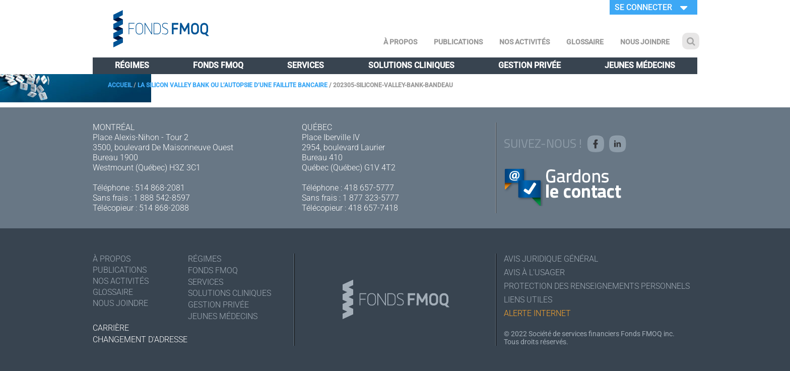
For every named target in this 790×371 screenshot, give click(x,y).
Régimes (132, 65)
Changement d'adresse (140, 339)
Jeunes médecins (640, 65)
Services (305, 65)
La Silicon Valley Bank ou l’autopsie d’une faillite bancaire (232, 85)
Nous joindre (645, 42)
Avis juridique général (551, 259)
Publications (458, 42)
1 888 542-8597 (162, 198)
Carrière (111, 328)
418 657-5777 (369, 188)
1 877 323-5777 (371, 198)
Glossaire (585, 42)
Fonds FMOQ (218, 65)
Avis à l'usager (534, 272)
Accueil (120, 85)
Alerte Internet (537, 313)
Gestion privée (529, 65)
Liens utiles (528, 299)
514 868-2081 (160, 188)
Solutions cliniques (411, 65)
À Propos (400, 42)
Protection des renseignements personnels (597, 286)
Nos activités (524, 42)
